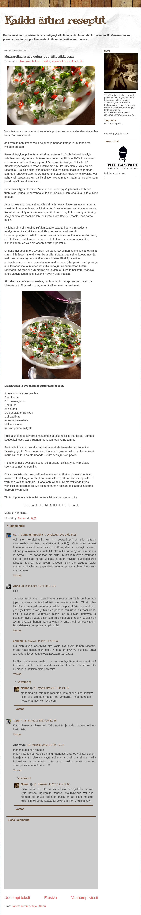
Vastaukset (24, 681)
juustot (46, 61)
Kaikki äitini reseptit (54, 20)
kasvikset (57, 61)
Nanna (22, 518)
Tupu (16, 720)
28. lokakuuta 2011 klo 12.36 (38, 585)
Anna (16, 585)
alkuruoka (25, 61)
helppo (36, 61)
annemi (18, 640)
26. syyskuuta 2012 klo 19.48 (41, 640)
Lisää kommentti (19, 819)
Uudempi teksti (17, 897)
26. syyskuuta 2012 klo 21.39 (51, 687)
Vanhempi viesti (84, 897)
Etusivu (50, 897)
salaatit (78, 61)
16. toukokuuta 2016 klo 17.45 (45, 744)
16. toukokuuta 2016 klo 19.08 (51, 784)
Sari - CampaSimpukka (28, 534)
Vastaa (17, 575)
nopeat (68, 61)
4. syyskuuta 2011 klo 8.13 (60, 534)
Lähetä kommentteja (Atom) (29, 906)
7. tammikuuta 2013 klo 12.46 (38, 720)
